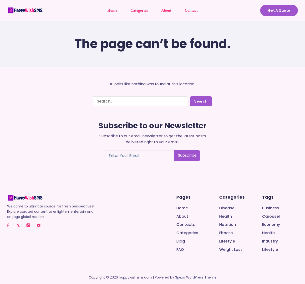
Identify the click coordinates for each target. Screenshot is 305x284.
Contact (191, 10)
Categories (139, 10)
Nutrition (227, 224)
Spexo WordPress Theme (196, 277)
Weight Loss (231, 249)
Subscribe (187, 155)
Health (225, 216)
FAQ (180, 249)
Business (270, 208)
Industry (270, 241)
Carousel (271, 216)
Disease (226, 208)
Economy (271, 224)
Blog (180, 241)
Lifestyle (227, 241)
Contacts (185, 224)
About (166, 10)
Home (112, 10)
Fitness (226, 233)
